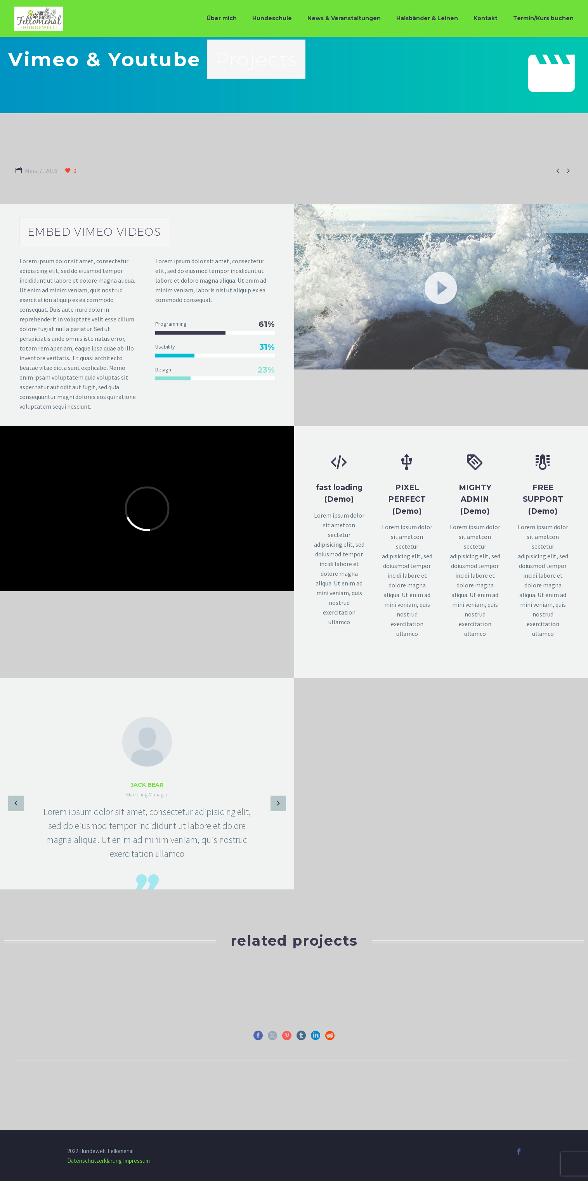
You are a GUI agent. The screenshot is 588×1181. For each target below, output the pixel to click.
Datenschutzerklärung (94, 1160)
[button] (440, 287)
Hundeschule (272, 18)
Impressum (136, 1160)
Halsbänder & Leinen (427, 18)
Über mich (221, 18)
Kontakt (486, 18)
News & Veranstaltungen (344, 18)
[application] (441, 286)
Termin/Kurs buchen (543, 18)
